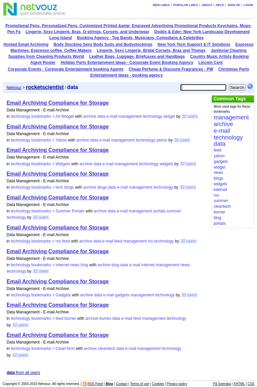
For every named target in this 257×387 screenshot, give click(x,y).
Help (220, 5)
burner (105, 318)
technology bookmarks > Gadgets (41, 295)
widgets (166, 164)
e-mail (111, 116)
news (185, 265)
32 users (189, 116)
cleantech (106, 348)
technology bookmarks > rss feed (40, 241)
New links (161, 5)
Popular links (185, 5)
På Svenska (222, 384)
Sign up (234, 5)
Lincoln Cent (210, 62)
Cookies (158, 384)
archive (89, 116)
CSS (251, 384)
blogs (102, 187)
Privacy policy (177, 384)
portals (159, 211)
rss (150, 241)
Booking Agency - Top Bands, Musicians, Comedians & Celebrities (140, 37)
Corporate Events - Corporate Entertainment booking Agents (65, 69)
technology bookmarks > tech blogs (42, 187)
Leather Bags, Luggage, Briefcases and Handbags (137, 56)
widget (169, 116)
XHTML (239, 384)
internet (148, 265)
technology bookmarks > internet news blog (49, 265)
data (101, 116)
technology (152, 116)
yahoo (161, 140)
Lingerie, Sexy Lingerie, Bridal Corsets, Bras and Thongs (151, 50)
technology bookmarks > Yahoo (39, 140)
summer (174, 211)
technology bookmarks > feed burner (43, 318)
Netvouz (14, 87)
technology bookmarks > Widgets (40, 164)
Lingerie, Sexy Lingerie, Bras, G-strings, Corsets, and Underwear (87, 31)
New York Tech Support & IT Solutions (194, 44)
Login (248, 5)
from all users (23, 372)
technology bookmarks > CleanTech (42, 348)
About (206, 5)
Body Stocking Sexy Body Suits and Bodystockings (103, 44)
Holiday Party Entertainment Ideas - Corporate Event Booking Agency (127, 62)
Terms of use (139, 384)
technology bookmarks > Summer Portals (47, 211)
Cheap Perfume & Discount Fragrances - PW (170, 69)
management (130, 116)
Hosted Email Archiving (25, 44)
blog (115, 265)
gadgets (122, 295)
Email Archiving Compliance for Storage (58, 103)
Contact (121, 384)
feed (118, 241)
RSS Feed (95, 384)
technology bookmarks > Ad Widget (42, 116)
